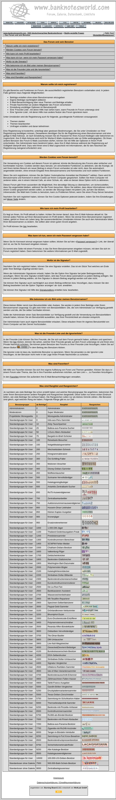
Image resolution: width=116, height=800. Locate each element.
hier (25, 226)
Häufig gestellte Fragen (74, 33)
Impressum (58, 778)
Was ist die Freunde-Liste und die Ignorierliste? (28, 69)
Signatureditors (47, 290)
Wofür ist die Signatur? (16, 61)
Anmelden (98, 35)
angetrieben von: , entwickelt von (58, 788)
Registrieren (108, 35)
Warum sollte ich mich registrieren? (22, 46)
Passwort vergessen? (86, 241)
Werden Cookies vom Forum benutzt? (24, 50)
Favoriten (14, 377)
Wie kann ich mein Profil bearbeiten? (23, 53)
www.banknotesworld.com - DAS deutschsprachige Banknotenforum (32, 33)
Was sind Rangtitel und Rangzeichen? (24, 77)
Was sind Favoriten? (15, 73)
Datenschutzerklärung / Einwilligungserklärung (59, 782)
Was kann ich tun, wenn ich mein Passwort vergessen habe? (34, 57)
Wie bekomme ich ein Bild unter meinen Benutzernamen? (33, 65)
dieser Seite (12, 199)
